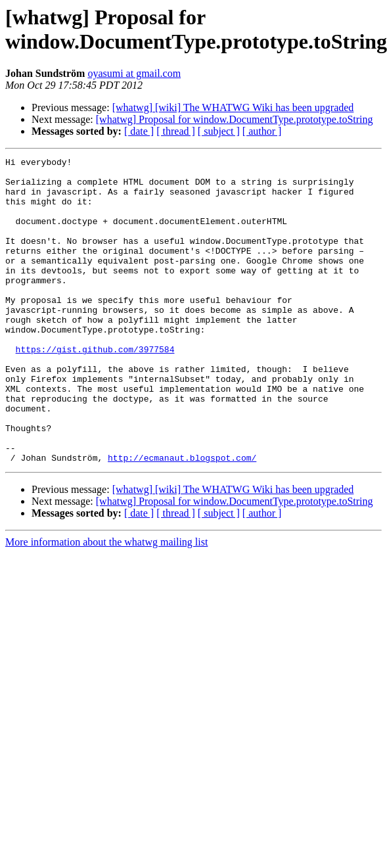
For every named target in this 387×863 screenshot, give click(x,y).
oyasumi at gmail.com (134, 73)
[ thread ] (175, 131)
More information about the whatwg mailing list (106, 603)
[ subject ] (219, 131)
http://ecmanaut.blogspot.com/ (182, 519)
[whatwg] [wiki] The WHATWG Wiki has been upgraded (233, 107)
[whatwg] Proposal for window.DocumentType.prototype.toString (234, 119)
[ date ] (139, 131)
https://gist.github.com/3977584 (95, 388)
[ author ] (262, 131)
